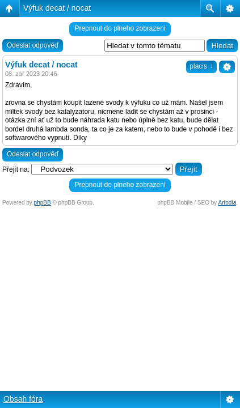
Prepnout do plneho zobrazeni (119, 28)
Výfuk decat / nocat (57, 7)
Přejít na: (16, 169)
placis (201, 66)
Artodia (227, 202)
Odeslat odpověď (32, 45)
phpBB (42, 202)
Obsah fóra (23, 398)
